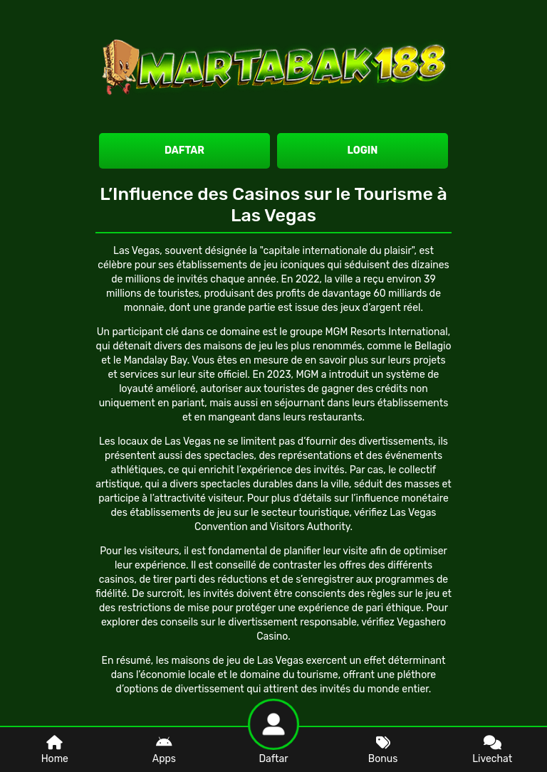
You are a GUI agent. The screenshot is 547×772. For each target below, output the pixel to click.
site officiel (223, 375)
